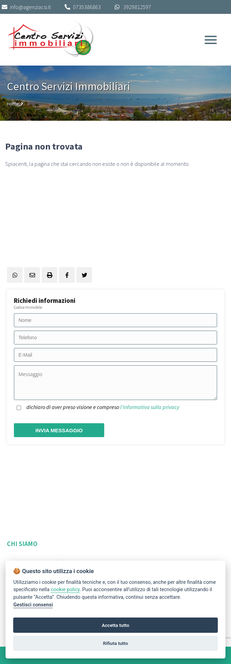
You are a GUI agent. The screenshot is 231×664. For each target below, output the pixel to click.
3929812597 (137, 6)
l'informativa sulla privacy (149, 406)
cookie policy (65, 590)
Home (13, 104)
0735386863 (87, 6)
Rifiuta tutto (115, 643)
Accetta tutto (115, 625)
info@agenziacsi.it (26, 6)
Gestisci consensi (33, 605)
